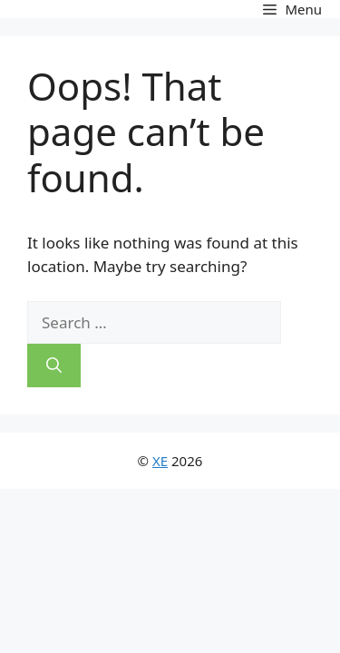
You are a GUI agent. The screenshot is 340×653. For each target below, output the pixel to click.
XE (160, 461)
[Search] (54, 365)
